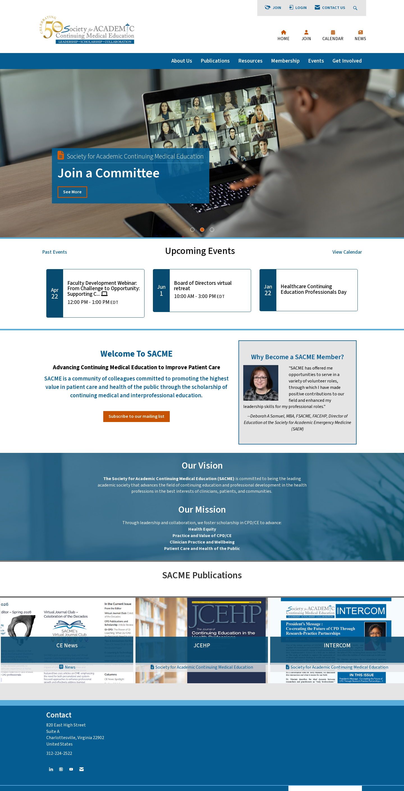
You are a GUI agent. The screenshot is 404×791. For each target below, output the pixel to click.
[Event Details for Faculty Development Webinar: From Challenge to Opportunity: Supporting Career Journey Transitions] (103, 289)
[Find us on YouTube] (71, 769)
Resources (250, 61)
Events (316, 61)
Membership (285, 61)
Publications (215, 61)
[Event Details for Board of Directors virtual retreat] (210, 286)
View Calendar (347, 252)
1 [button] (192, 230)
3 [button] (212, 230)
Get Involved (347, 61)
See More (72, 192)
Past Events (54, 252)
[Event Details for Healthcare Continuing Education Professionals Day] (317, 289)
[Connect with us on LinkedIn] (51, 769)
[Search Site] (356, 8)
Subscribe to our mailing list (136, 416)
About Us (181, 61)
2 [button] (202, 230)
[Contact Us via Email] (81, 769)
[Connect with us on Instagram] (61, 769)
